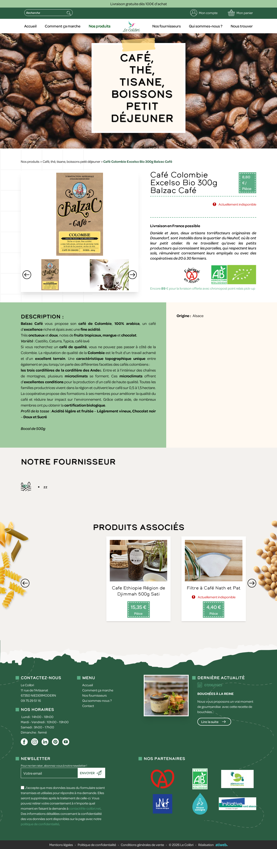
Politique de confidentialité (97, 845)
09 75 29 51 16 (31, 700)
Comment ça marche (63, 26)
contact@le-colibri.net (85, 808)
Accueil (30, 26)
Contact (88, 706)
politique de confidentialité (40, 824)
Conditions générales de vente (142, 845)
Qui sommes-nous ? (205, 26)
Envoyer (87, 773)
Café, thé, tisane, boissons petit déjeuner (71, 161)
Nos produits (99, 26)
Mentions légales (61, 845)
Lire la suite (210, 722)
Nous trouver (242, 26)
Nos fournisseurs (166, 26)
